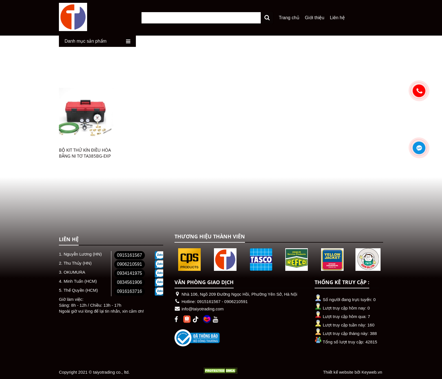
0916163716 (129, 291)
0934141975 (129, 273)
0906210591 (129, 264)
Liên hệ (337, 17)
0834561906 (129, 282)
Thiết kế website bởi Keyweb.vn (352, 371)
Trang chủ (289, 17)
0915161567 (129, 254)
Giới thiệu (314, 17)
